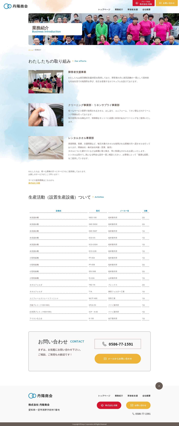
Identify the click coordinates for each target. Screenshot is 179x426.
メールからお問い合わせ (118, 365)
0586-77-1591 (117, 350)
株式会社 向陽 (34, 183)
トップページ (104, 9)
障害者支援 (133, 9)
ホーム (30, 50)
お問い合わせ (167, 3)
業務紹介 (119, 9)
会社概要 (146, 9)
